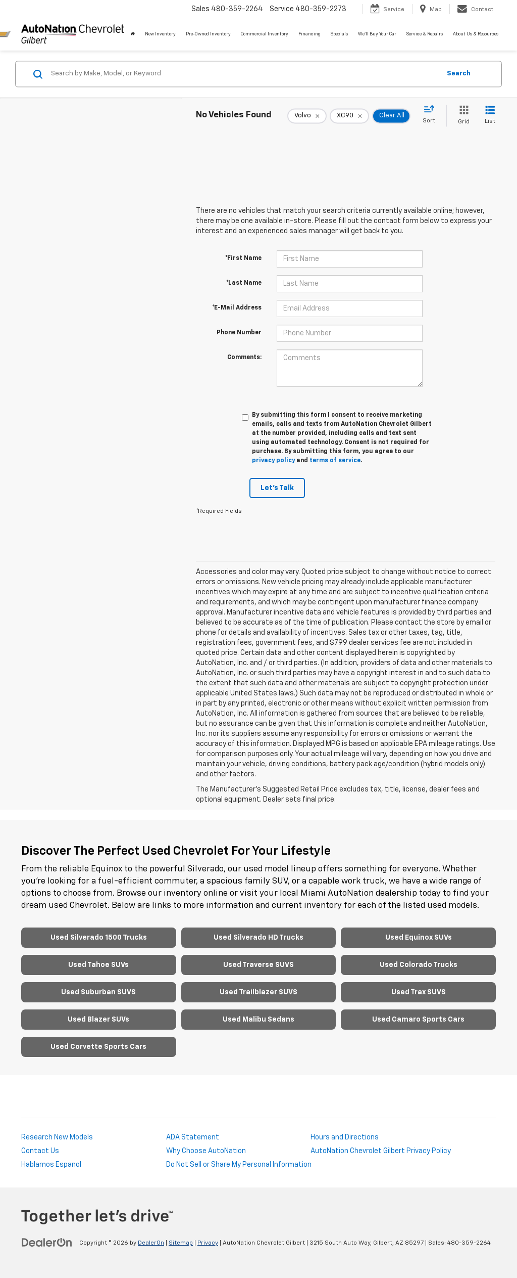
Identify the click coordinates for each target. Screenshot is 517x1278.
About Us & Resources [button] (475, 34)
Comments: (244, 358)
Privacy (207, 1243)
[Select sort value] (432, 115)
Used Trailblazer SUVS (258, 992)
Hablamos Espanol (51, 1164)
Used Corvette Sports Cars (98, 1046)
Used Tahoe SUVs (98, 964)
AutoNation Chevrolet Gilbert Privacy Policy (381, 1151)
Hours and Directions (345, 1137)
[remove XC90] (349, 115)
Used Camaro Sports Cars (418, 1019)
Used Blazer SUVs (98, 1019)
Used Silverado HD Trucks (258, 937)
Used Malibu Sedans (258, 1019)
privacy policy (273, 461)
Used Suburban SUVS (98, 992)
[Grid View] (461, 115)
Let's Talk (277, 488)
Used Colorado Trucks (418, 964)
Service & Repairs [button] (424, 34)
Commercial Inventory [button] (264, 34)
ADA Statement (192, 1137)
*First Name (243, 258)
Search (459, 73)
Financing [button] (309, 34)
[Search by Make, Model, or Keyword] (244, 74)
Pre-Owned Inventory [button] (208, 34)
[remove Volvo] (307, 115)
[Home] (133, 34)
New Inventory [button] (160, 34)
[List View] (490, 115)
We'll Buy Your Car (377, 34)
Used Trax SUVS (418, 992)
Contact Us (40, 1151)
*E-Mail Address (237, 308)
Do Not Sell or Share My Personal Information (239, 1164)
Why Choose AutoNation (206, 1151)
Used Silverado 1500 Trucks (98, 937)
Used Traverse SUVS (258, 964)
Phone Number (239, 333)
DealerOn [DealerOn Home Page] (151, 1243)
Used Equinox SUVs (418, 937)
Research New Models (57, 1137)
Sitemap (181, 1243)
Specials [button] (339, 34)
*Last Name (244, 283)
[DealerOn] (47, 1242)
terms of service (334, 461)
